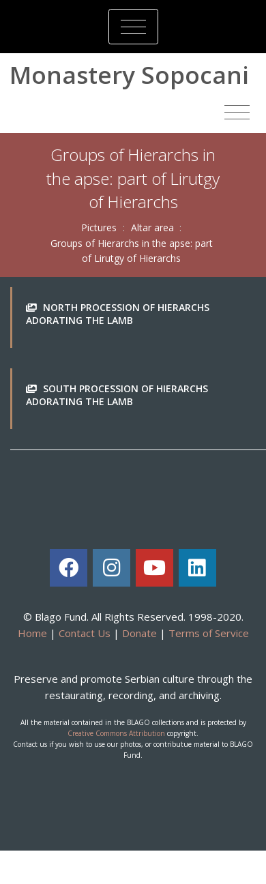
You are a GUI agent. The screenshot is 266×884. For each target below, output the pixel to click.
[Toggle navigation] (133, 26)
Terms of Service (208, 633)
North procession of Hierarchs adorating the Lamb (117, 314)
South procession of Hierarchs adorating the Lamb (117, 395)
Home (32, 633)
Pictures (99, 227)
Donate (139, 633)
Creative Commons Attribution (116, 733)
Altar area (152, 227)
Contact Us (84, 633)
